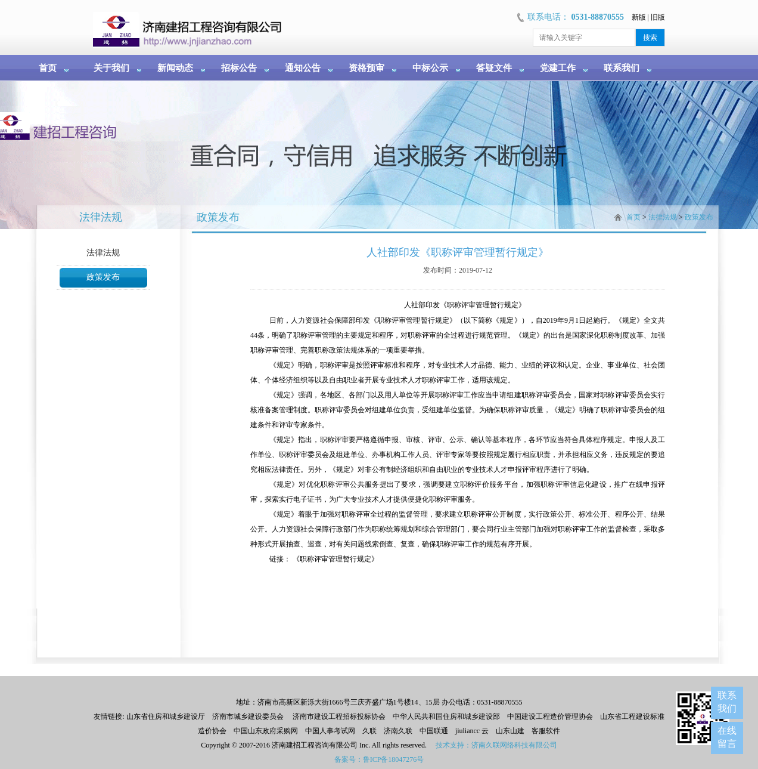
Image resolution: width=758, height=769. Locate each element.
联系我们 (621, 68)
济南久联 (398, 731)
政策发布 (103, 277)
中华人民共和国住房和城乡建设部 (446, 716)
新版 (639, 17)
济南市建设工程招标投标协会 (339, 716)
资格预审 (366, 68)
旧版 (658, 17)
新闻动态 (175, 68)
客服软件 (546, 731)
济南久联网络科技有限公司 (514, 745)
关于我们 (111, 68)
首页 (48, 68)
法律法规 (103, 252)
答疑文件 (494, 68)
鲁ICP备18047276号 (393, 759)
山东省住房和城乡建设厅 (165, 716)
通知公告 (303, 68)
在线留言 (727, 737)
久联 (369, 731)
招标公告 (239, 68)
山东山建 (510, 731)
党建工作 (558, 68)
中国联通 (434, 731)
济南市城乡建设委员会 (247, 716)
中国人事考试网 (330, 731)
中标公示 (430, 68)
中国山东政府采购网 (266, 731)
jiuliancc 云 (472, 731)
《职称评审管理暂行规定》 (335, 559)
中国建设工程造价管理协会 (550, 716)
